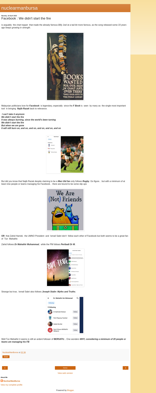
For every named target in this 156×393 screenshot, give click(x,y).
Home (65, 368)
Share (6, 357)
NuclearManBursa (11, 381)
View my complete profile (11, 385)
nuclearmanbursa (19, 8)
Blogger (70, 390)
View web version (65, 373)
